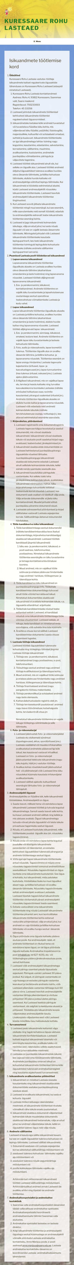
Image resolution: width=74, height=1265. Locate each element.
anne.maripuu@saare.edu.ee (36, 1245)
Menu (37, 41)
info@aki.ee (24, 954)
